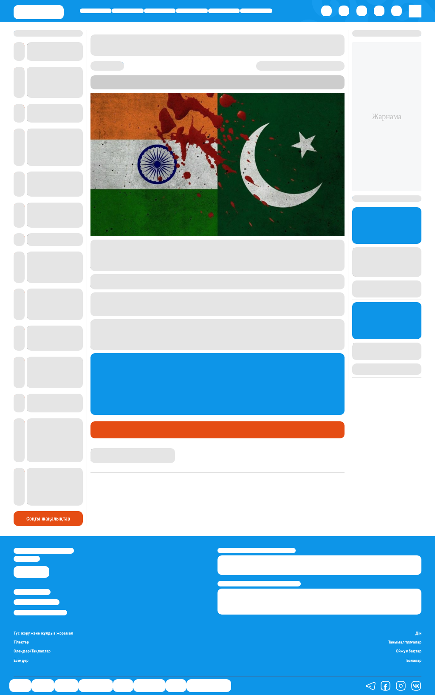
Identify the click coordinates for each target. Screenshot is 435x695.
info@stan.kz (27, 558)
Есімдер (21, 660)
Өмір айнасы (191, 11)
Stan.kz (188, 86)
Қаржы (128, 11)
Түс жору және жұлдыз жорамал (43, 633)
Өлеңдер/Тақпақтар (32, 651)
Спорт (224, 11)
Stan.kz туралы (32, 592)
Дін (418, 633)
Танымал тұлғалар (404, 642)
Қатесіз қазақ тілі (209, 685)
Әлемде (159, 11)
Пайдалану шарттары (40, 612)
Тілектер (21, 642)
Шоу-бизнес (256, 11)
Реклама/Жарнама (36, 602)
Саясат (96, 11)
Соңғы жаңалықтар (48, 519)
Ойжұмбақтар (408, 651)
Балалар (414, 660)
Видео (176, 685)
